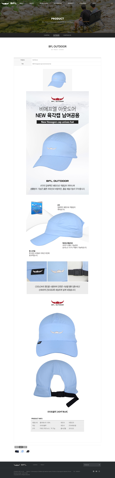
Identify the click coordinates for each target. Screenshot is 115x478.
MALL (94, 3)
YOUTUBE (96, 471)
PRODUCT (71, 3)
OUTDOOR (56, 35)
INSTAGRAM (99, 471)
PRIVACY (42, 464)
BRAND (32, 3)
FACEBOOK (93, 471)
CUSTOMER (83, 3)
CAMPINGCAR (67, 35)
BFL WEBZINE (58, 3)
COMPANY (35, 464)
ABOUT (21, 3)
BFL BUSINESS (44, 3)
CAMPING (46, 35)
